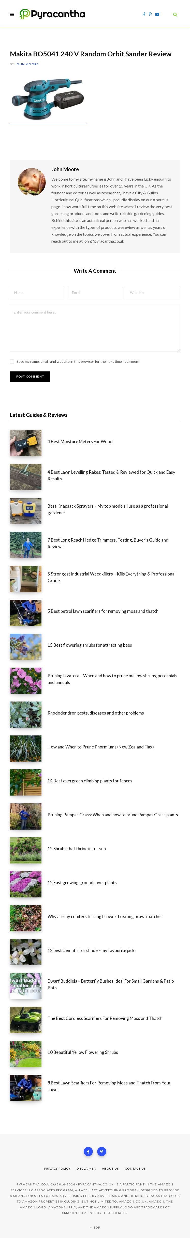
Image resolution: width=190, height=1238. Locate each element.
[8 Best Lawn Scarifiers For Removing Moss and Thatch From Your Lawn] (29, 1088)
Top (95, 1227)
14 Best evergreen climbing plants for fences (90, 780)
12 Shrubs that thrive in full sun (77, 848)
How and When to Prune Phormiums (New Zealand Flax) (101, 746)
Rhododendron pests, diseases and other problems (96, 713)
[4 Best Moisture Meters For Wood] (29, 443)
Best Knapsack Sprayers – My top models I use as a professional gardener (108, 509)
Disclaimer (86, 1168)
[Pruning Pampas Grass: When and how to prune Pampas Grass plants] (29, 816)
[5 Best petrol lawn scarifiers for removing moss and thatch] (29, 613)
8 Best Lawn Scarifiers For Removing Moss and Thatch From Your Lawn (109, 1086)
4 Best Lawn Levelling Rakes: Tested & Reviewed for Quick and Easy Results (111, 475)
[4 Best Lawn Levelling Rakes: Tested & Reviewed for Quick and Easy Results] (29, 477)
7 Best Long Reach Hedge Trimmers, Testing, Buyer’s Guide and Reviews (108, 543)
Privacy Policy (57, 1168)
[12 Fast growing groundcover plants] (29, 884)
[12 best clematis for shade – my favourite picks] (29, 952)
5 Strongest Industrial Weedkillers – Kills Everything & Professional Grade (112, 577)
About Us (110, 1168)
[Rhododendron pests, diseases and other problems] (29, 715)
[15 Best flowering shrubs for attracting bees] (29, 647)
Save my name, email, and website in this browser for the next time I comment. (78, 361)
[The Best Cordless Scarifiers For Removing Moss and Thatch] (29, 1020)
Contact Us (135, 1168)
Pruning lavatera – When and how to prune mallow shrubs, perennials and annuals (112, 679)
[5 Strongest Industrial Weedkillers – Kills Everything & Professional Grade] (29, 579)
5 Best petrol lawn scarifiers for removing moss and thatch (103, 611)
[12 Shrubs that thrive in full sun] (29, 850)
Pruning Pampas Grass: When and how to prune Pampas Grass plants (113, 814)
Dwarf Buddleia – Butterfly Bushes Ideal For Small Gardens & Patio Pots (111, 984)
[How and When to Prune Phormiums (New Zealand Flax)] (29, 748)
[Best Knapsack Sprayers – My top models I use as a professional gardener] (29, 511)
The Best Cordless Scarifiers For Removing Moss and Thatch (105, 1018)
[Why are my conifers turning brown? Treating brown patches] (29, 918)
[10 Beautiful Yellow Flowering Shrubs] (29, 1054)
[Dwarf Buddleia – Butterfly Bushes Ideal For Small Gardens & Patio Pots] (29, 986)
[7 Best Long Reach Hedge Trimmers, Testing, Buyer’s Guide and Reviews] (29, 545)
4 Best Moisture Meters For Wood (80, 441)
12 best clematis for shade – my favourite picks (92, 950)
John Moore (27, 64)
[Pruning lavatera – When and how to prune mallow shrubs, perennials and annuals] (29, 681)
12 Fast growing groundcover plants (82, 882)
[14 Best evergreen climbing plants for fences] (29, 782)
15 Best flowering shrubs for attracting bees (90, 645)
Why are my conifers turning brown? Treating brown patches (105, 916)
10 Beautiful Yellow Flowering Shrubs (83, 1052)
